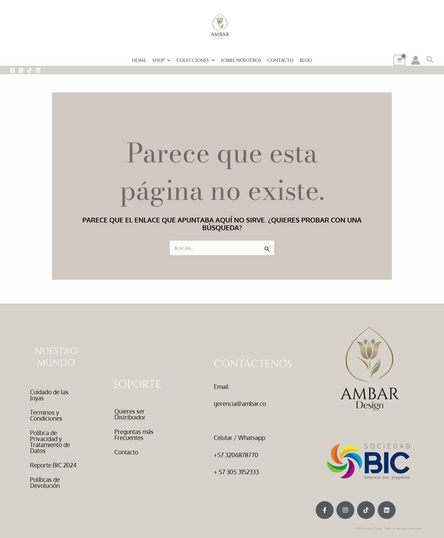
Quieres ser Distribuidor (130, 414)
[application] (167, 60)
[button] (430, 60)
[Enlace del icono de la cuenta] (415, 60)
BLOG (306, 60)
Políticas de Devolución (45, 482)
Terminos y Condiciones (46, 415)
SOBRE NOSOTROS (241, 60)
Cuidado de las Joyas (49, 395)
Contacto (126, 452)
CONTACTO (280, 60)
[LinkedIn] (37, 70)
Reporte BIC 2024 (53, 465)
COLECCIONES (195, 60)
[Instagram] (21, 70)
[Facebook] (12, 70)
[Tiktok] (29, 70)
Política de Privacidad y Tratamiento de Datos (50, 441)
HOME (139, 60)
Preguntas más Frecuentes (133, 434)
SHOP (161, 60)
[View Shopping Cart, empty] (399, 60)
